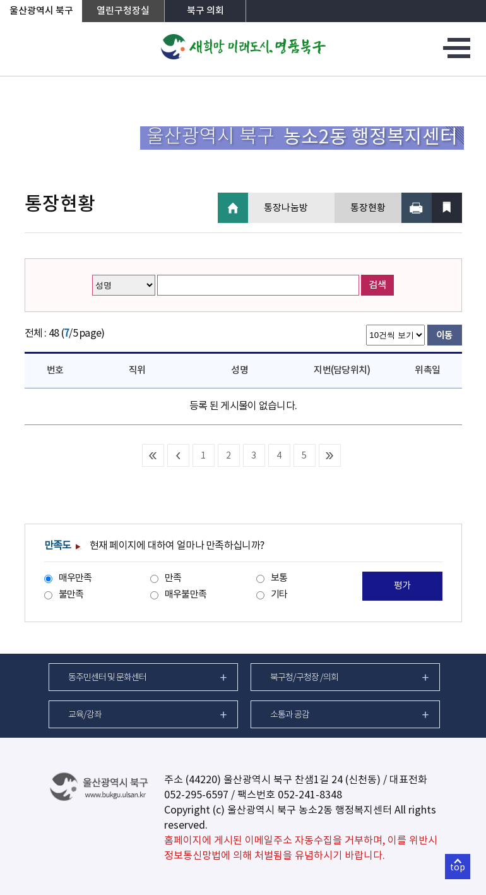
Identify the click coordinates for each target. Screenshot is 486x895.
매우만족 (75, 578)
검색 (377, 285)
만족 (173, 578)
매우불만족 (185, 594)
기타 (279, 594)
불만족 (71, 594)
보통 (279, 578)
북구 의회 (205, 11)
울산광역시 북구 (41, 11)
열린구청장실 (123, 11)
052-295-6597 (196, 795)
